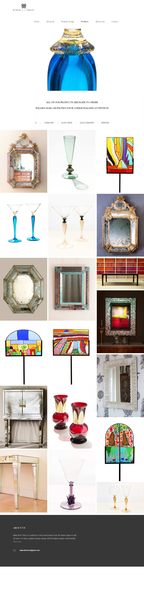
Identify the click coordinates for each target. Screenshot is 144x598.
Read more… (18, 542)
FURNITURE (49, 123)
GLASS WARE (66, 123)
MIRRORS (105, 123)
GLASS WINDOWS (87, 123)
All (36, 123)
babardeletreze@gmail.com (30, 550)
